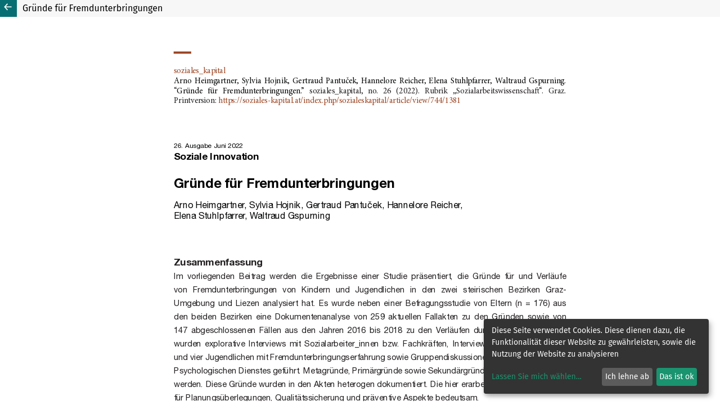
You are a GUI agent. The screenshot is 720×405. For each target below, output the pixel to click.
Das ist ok (676, 376)
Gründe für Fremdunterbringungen (92, 8)
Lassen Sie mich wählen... (537, 376)
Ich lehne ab (627, 376)
